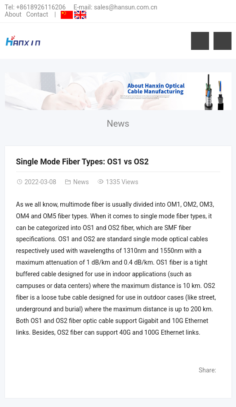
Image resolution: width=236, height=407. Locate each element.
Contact (37, 14)
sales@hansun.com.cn (125, 7)
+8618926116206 (41, 7)
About (13, 14)
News (118, 123)
